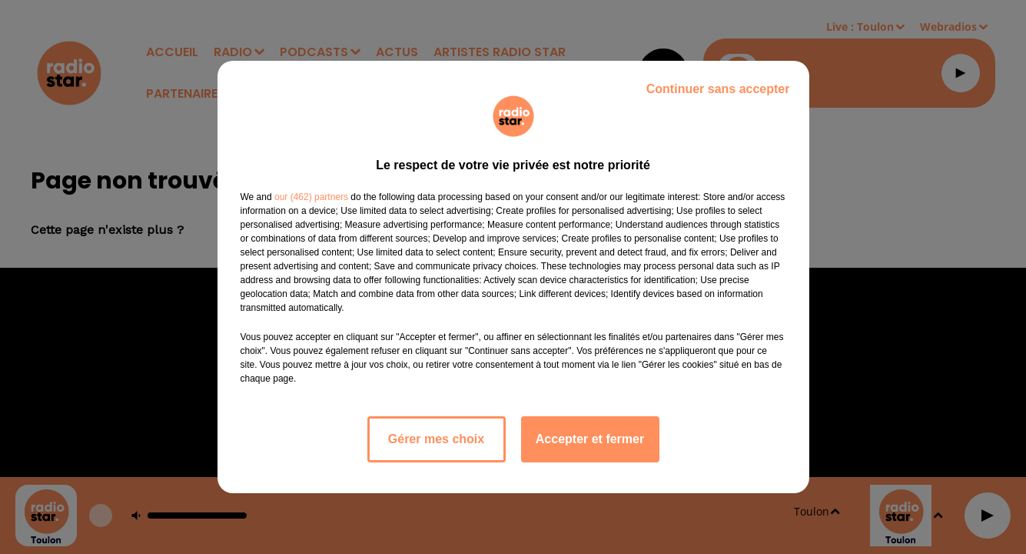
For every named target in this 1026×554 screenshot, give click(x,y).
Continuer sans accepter (718, 88)
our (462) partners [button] (311, 197)
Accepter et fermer (590, 439)
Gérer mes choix (436, 439)
